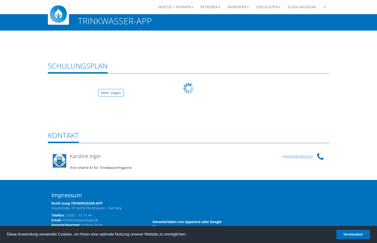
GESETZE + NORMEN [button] (175, 7)
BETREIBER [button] (210, 7)
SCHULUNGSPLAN (302, 7)
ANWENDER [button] (238, 7)
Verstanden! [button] (353, 234)
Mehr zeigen (111, 92)
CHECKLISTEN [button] (268, 7)
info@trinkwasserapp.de (80, 220)
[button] (324, 7)
